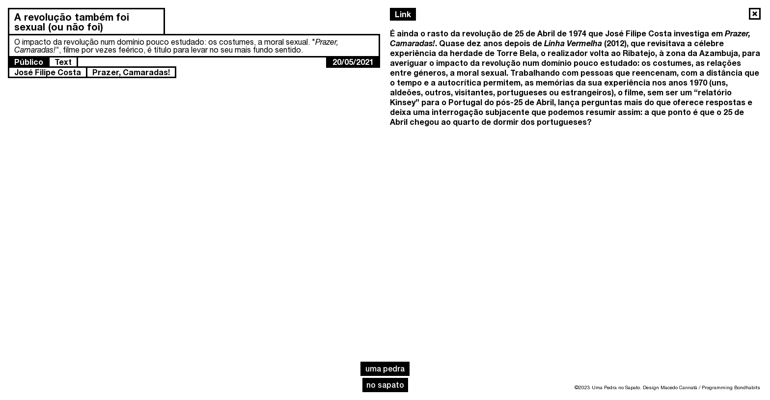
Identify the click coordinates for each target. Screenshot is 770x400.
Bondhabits (747, 387)
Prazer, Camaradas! (131, 72)
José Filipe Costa (47, 72)
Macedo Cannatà (678, 387)
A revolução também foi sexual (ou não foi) (71, 21)
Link (403, 14)
